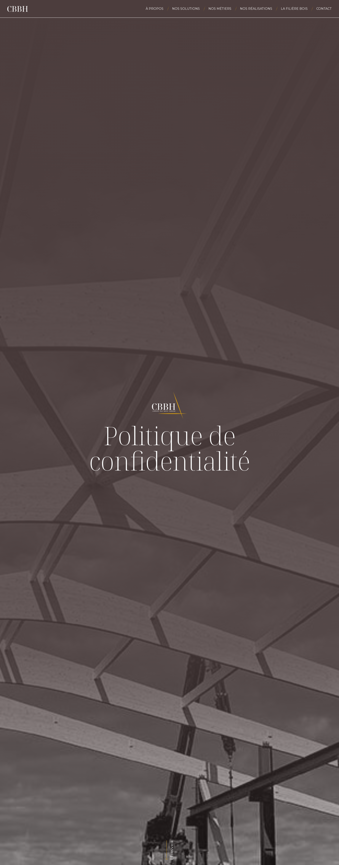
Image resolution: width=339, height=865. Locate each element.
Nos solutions (186, 9)
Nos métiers (219, 9)
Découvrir (172, 850)
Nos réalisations (256, 9)
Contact (324, 9)
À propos (154, 9)
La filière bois (294, 9)
